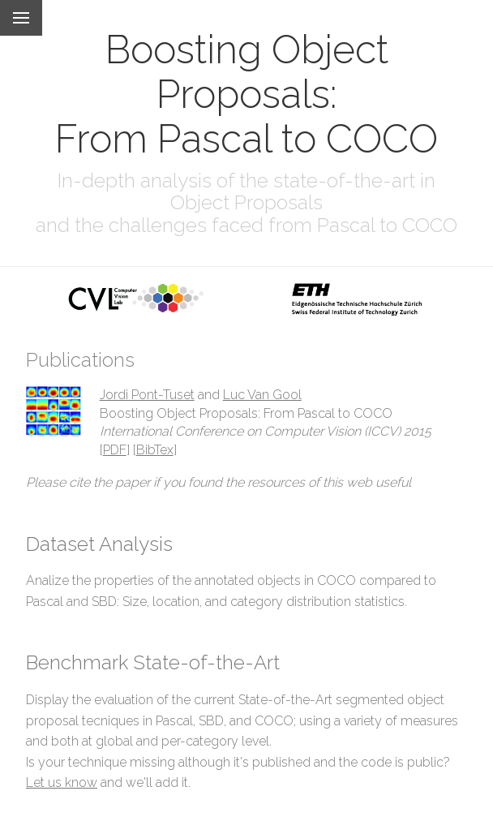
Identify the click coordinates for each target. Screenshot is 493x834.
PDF (114, 450)
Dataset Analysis (99, 544)
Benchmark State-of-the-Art (153, 662)
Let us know (61, 782)
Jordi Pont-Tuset (147, 394)
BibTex (155, 450)
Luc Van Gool (262, 394)
